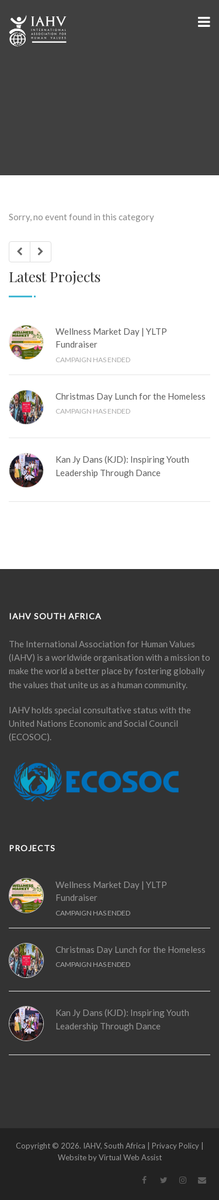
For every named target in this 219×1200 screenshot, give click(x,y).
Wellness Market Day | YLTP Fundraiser (111, 338)
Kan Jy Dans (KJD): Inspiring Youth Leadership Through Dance (122, 466)
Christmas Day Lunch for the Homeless (130, 396)
